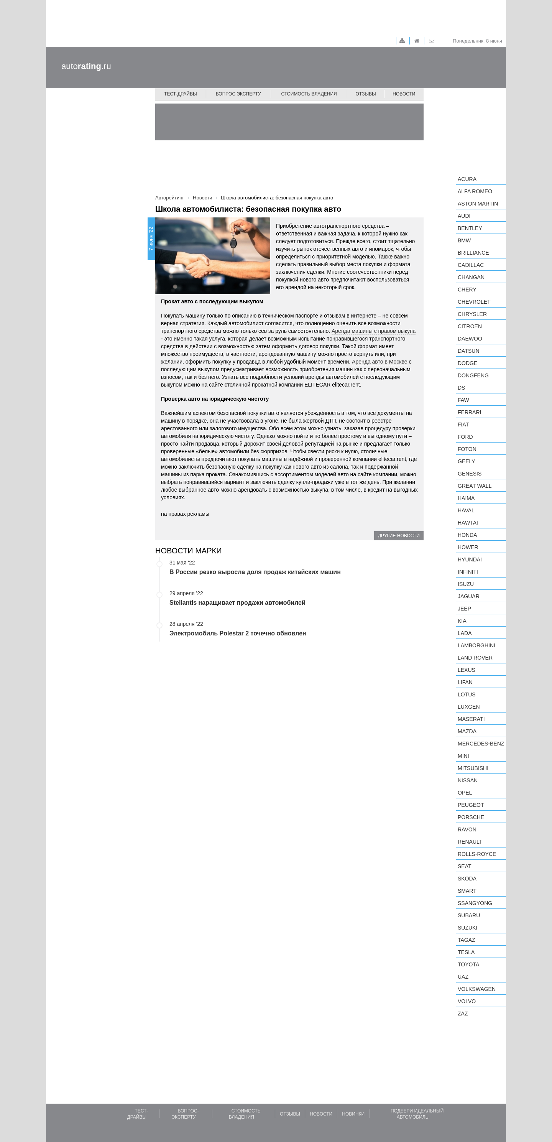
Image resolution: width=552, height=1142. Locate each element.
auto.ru (86, 66)
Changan (471, 277)
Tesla (466, 952)
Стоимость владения (309, 94)
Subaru (469, 915)
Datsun (469, 351)
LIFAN (465, 682)
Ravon (467, 829)
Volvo (467, 1001)
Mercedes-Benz (481, 743)
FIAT (463, 424)
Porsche (471, 817)
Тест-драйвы (180, 94)
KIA (462, 621)
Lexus (466, 670)
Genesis (469, 474)
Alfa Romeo (475, 191)
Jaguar (469, 596)
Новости (404, 94)
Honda (467, 535)
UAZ (463, 977)
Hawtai (468, 523)
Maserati (471, 719)
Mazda (467, 731)
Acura (467, 179)
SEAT (465, 866)
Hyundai (470, 559)
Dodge (467, 363)
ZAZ (463, 1013)
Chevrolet (474, 302)
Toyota (468, 964)
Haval (466, 510)
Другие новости (399, 535)
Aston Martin (478, 204)
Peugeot (471, 805)
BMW (464, 240)
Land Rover (475, 658)
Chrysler (472, 314)
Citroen (470, 326)
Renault (470, 842)
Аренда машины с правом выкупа (374, 331)
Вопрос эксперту (238, 94)
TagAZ (466, 940)
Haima (466, 498)
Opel (465, 793)
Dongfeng (473, 375)
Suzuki (467, 928)
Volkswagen (477, 989)
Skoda (467, 878)
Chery (467, 289)
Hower (468, 547)
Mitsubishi (473, 768)
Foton (467, 449)
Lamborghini (476, 645)
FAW (463, 400)
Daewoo (470, 339)
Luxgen (469, 707)
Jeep (464, 609)
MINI (463, 756)
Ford (465, 437)
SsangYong (475, 903)
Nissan (468, 780)
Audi (464, 216)
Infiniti (468, 572)
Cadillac (471, 265)
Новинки (353, 1114)
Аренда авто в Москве (379, 362)
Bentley (470, 228)
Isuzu (466, 584)
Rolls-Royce (477, 854)
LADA (465, 633)
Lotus (467, 694)
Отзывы (366, 94)
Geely (466, 461)
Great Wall (474, 486)
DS (461, 388)
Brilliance (473, 253)
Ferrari (469, 412)
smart (467, 891)
